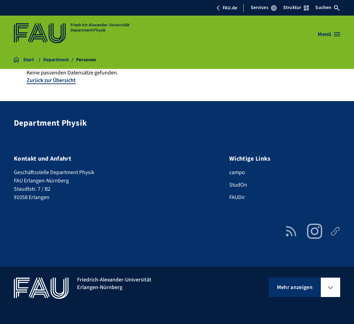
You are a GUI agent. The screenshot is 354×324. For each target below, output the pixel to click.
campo (237, 172)
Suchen (327, 7)
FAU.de (226, 7)
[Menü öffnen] (329, 34)
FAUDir (237, 197)
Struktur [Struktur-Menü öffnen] (296, 7)
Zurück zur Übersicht (51, 80)
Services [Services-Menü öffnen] (264, 7)
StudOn (238, 185)
